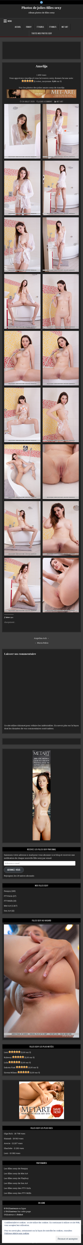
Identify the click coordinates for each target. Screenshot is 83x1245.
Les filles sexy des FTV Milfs (17, 1193)
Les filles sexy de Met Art (16, 1173)
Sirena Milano (10, 1072)
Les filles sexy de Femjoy (16, 1168)
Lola (6, 1062)
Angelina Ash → (41, 638)
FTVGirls (40, 26)
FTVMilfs (52, 26)
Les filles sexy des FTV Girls (17, 1188)
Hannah (7, 1138)
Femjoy (29, 26)
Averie (7, 1143)
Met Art (65, 26)
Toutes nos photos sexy (41, 33)
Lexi (6, 1052)
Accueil (18, 26)
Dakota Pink (9, 1067)
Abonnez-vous (13, 869)
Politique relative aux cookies (16, 1233)
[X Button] (41, 2)
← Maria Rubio (41, 642)
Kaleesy (8, 1057)
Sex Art (7, 910)
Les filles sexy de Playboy (16, 1178)
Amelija (42, 66)
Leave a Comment (45, 101)
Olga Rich (8, 1133)
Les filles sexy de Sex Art (16, 1183)
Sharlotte (8, 1148)
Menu (10, 20)
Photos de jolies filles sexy (41, 8)
